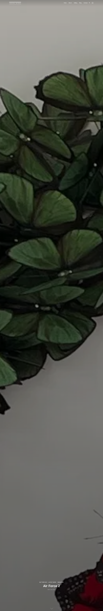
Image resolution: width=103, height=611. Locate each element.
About (70, 2)
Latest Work (52, 582)
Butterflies (43, 582)
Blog (80, 2)
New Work (61, 582)
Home (65, 2)
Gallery (75, 2)
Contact (86, 2)
